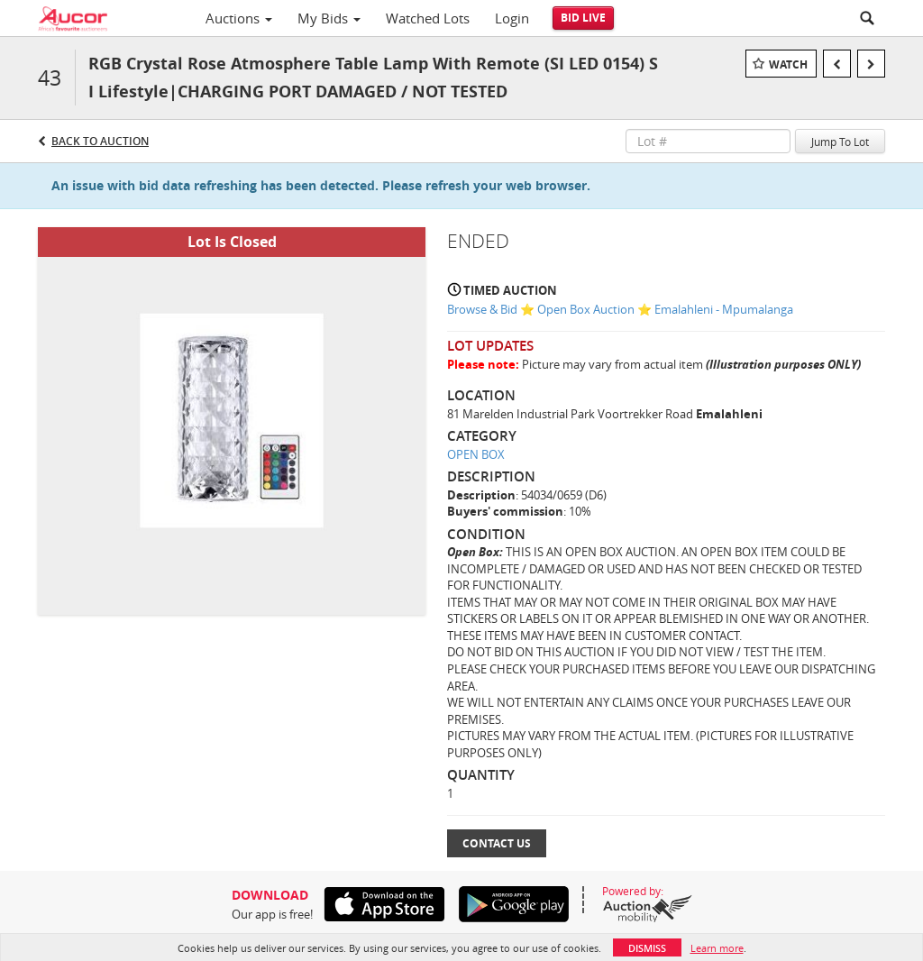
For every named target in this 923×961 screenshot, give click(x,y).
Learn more (717, 948)
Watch (788, 64)
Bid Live (583, 17)
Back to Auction (100, 141)
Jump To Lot (840, 141)
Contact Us (496, 843)
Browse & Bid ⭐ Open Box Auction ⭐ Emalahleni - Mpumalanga (620, 309)
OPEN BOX (476, 454)
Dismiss (647, 948)
